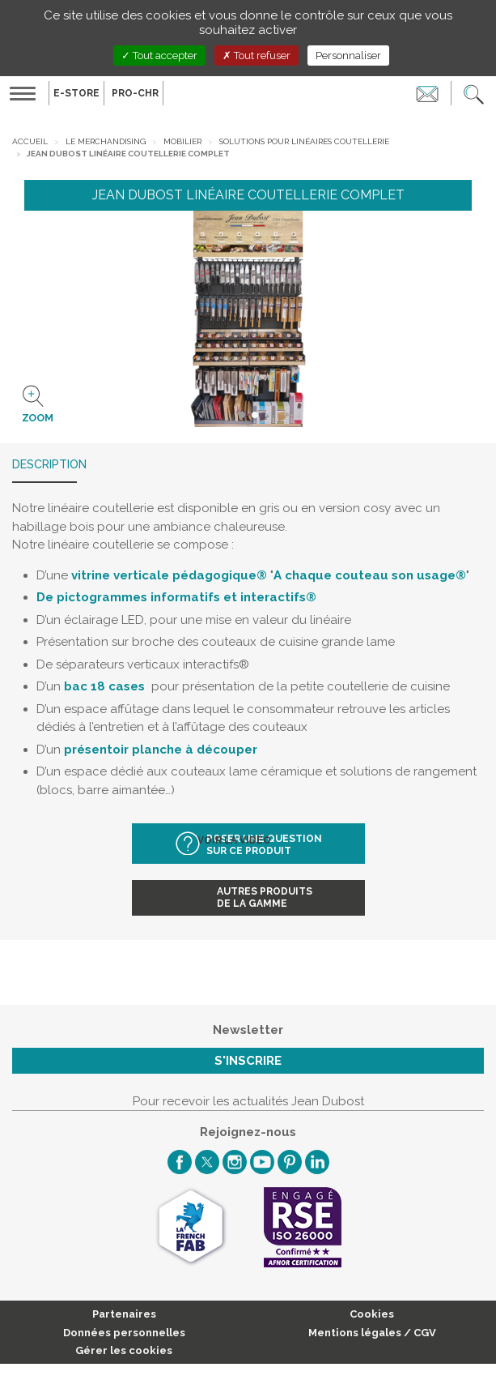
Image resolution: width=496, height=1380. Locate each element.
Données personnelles (124, 1333)
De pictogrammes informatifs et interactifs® (176, 597)
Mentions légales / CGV (372, 1333)
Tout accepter (159, 55)
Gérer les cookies (123, 1350)
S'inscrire (248, 1060)
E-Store (76, 93)
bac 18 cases (104, 686)
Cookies (372, 1314)
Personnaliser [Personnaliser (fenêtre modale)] (348, 55)
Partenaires (124, 1314)
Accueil (30, 141)
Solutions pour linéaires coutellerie (304, 141)
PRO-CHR (135, 93)
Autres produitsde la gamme (264, 897)
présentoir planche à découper (160, 749)
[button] (473, 93)
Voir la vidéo (235, 840)
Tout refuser (256, 55)
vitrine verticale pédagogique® (169, 575)
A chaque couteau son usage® (369, 575)
